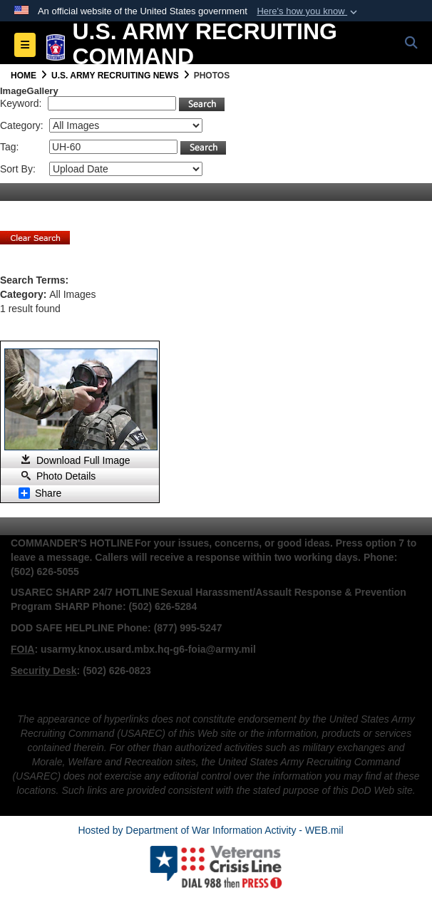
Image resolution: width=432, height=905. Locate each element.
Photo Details (66, 476)
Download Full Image (83, 460)
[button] (308, 11)
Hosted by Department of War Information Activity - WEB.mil (210, 830)
